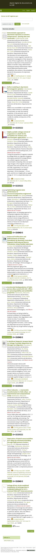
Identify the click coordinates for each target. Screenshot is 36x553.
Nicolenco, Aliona (12, 141)
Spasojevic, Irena (12, 409)
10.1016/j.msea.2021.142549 (21, 471)
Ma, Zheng (22, 195)
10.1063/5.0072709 (18, 121)
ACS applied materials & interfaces (16, 278)
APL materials (11, 123)
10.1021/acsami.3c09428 (20, 276)
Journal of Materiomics (13, 227)
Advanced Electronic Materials (15, 381)
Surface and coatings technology (16, 332)
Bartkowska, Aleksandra (22, 293)
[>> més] (30, 531)
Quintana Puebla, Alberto (14, 500)
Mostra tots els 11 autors (15, 265)
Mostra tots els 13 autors (14, 210)
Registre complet (7, 83)
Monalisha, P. (11, 145)
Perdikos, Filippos (12, 255)
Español (33, 10)
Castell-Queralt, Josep (22, 38)
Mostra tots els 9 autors (13, 152)
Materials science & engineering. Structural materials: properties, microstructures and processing (19, 474)
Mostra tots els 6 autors (13, 412)
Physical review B (12, 78)
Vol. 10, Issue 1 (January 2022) (24, 123)
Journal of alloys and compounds (16, 429)
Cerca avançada (25, 23)
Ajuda (34, 547)
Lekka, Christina (26, 399)
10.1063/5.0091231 (18, 519)
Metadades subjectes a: (25, 550)
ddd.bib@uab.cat (11, 550)
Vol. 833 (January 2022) (20, 476)
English (28, 10)
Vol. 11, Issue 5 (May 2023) (23, 181)
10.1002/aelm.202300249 (20, 379)
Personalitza (29, 547)
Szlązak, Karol (26, 453)
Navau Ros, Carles (17, 102)
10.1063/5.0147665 (18, 179)
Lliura (24, 547)
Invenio (8, 549)
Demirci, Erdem (12, 493)
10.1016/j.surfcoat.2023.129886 (22, 330)
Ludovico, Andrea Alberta (14, 405)
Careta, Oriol (11, 246)
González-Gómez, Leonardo (15, 98)
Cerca (20, 547)
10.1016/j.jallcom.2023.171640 (22, 427)
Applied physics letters (13, 521)
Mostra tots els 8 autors (13, 457)
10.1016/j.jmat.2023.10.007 (21, 226)
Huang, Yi (24, 450)
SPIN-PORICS (7, 540)
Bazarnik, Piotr (11, 444)
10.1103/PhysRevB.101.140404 (22, 76)
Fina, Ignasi (27, 502)
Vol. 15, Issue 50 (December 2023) (19, 279)
